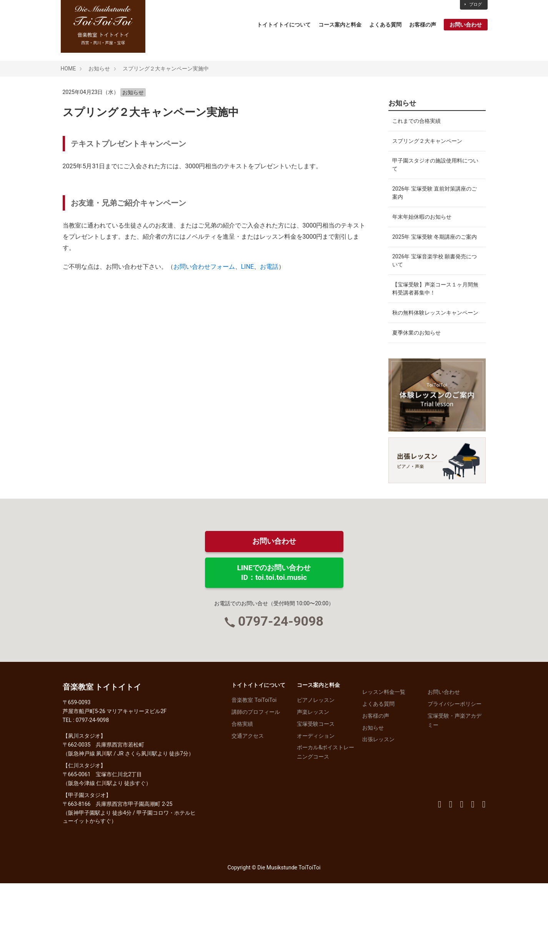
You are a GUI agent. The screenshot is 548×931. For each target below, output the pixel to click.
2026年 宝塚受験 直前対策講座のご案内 (434, 206)
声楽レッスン (313, 760)
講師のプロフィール (256, 760)
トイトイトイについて (284, 25)
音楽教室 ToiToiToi (254, 748)
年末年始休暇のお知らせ (421, 234)
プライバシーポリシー (454, 751)
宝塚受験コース (316, 771)
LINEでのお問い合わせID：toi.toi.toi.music (274, 620)
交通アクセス (248, 783)
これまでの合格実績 (416, 123)
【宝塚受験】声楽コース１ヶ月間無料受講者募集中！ (432, 318)
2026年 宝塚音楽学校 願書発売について (434, 286)
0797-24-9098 (280, 668)
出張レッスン (378, 787)
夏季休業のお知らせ (416, 378)
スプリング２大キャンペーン (427, 147)
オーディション (316, 783)
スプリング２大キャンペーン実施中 (166, 68)
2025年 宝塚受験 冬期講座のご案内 (434, 258)
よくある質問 (385, 25)
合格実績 (242, 771)
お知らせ (99, 68)
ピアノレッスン (316, 748)
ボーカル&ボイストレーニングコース (325, 799)
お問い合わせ (466, 25)
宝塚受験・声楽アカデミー (454, 767)
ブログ (473, 4)
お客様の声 (422, 25)
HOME (68, 68)
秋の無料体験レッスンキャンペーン (432, 350)
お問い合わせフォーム (204, 266)
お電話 (269, 266)
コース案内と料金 (339, 25)
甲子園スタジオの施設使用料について (432, 174)
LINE (247, 266)
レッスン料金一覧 (383, 740)
